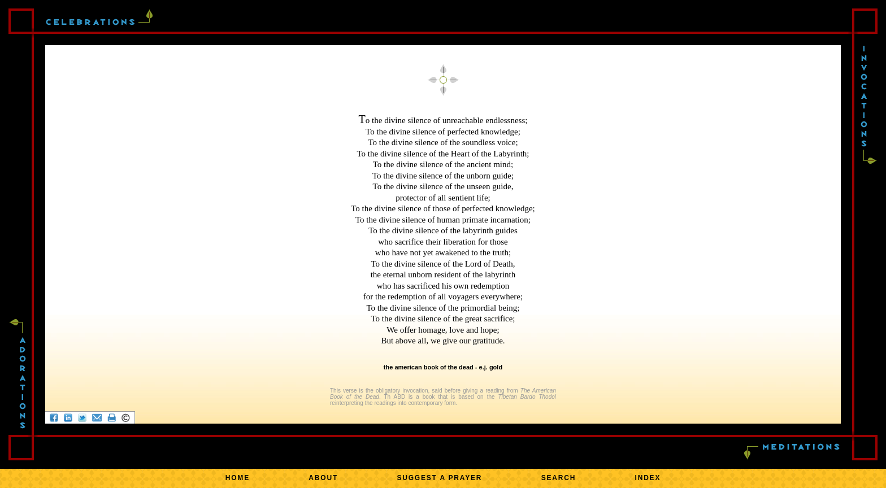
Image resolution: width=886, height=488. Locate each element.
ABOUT (323, 478)
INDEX (648, 478)
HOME (237, 478)
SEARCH (558, 478)
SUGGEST (439, 478)
